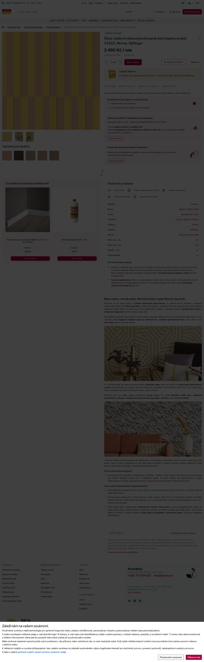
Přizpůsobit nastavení (171, 657)
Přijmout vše (194, 657)
